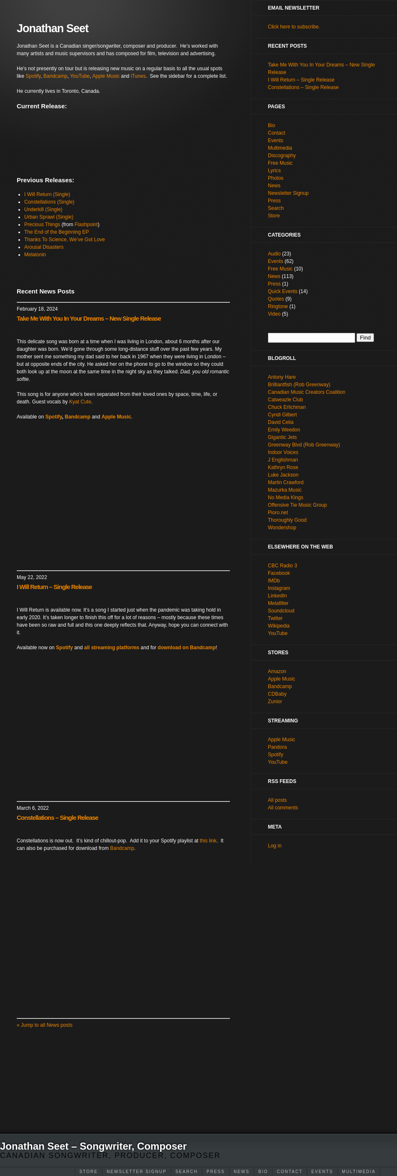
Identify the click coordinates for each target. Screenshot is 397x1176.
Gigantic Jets (282, 437)
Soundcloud (281, 611)
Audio (274, 254)
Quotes (276, 299)
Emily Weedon (284, 430)
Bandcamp (55, 76)
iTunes (138, 76)
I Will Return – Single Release (54, 586)
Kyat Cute (80, 402)
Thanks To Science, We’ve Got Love (64, 239)
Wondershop (282, 528)
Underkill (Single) (43, 209)
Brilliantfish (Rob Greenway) (299, 385)
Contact (290, 1171)
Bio (263, 1171)
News (241, 1171)
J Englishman (283, 460)
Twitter (275, 618)
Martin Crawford (285, 482)
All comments (283, 808)
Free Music (280, 163)
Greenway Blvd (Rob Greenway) (304, 445)
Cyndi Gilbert (282, 415)
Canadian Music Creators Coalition (306, 392)
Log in (275, 846)
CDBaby (277, 694)
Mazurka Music (285, 490)
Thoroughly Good (287, 520)
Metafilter (278, 603)
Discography (282, 155)
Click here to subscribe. (294, 27)
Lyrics (274, 170)
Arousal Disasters (44, 247)
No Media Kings (285, 497)
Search (187, 1171)
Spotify (33, 76)
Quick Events (283, 291)
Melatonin (35, 255)
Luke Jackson (283, 475)
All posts (277, 800)
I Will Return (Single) (47, 194)
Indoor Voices (283, 452)
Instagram (279, 588)
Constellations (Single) (49, 202)
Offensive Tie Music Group (297, 505)
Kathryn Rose (283, 467)
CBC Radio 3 (282, 566)
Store (88, 1171)
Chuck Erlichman (287, 407)
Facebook (279, 573)
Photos (275, 178)
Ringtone (278, 306)
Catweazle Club (285, 400)
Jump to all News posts (44, 1025)
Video (274, 314)
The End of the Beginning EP (56, 232)
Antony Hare (282, 377)
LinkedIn (277, 596)
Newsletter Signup (136, 1171)
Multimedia (359, 1171)
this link (208, 841)
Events (322, 1171)
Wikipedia (279, 626)
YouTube (80, 76)
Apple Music (106, 76)
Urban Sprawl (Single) (48, 217)
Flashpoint (86, 224)
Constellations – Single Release (57, 817)
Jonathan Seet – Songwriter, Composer (93, 1146)
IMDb (274, 581)
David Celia (280, 422)
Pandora (277, 747)
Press (215, 1171)
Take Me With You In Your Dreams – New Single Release (89, 318)
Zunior (275, 701)
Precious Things (42, 224)
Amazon (277, 671)
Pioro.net (278, 512)
